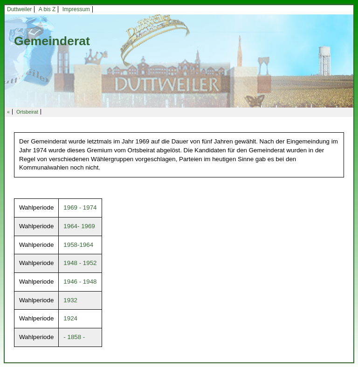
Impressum (76, 9)
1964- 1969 (79, 226)
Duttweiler (19, 9)
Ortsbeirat (27, 112)
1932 (70, 300)
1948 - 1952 (79, 262)
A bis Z (47, 9)
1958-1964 (78, 244)
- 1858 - (74, 336)
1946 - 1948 (79, 281)
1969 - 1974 (79, 207)
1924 (70, 318)
